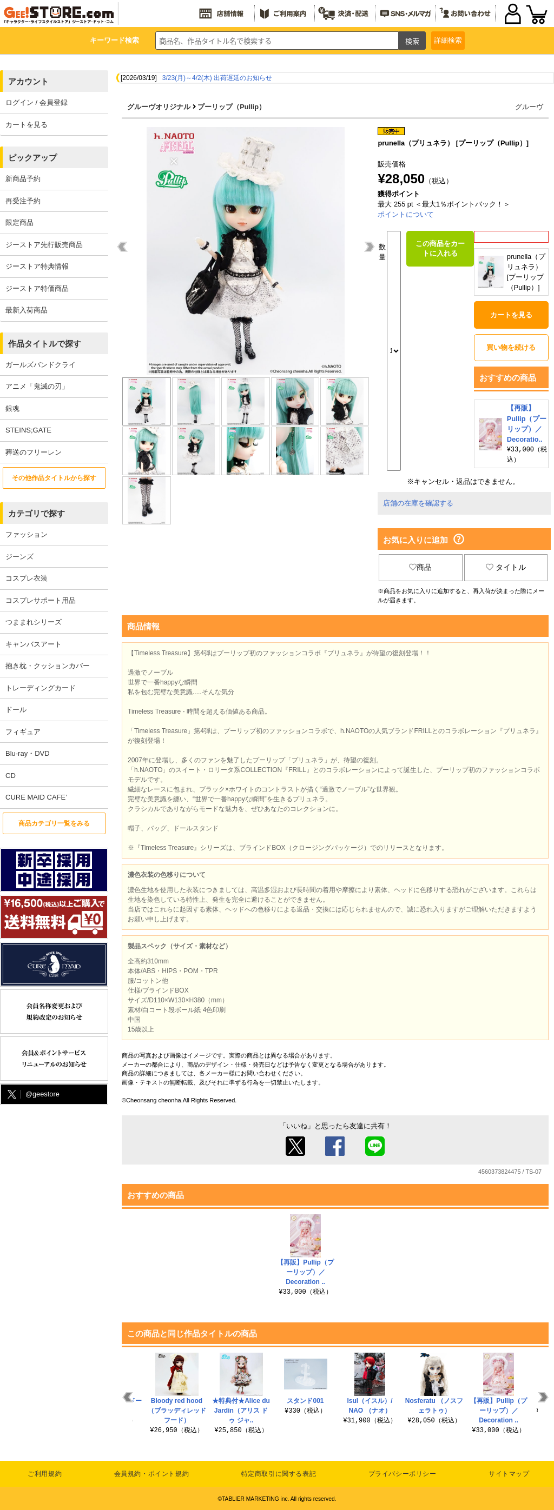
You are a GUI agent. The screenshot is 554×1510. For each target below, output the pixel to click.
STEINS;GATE (28, 430)
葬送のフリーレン (33, 452)
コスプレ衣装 (26, 578)
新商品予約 (23, 179)
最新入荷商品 (26, 310)
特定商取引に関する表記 (278, 1472)
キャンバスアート (33, 644)
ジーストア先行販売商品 (44, 245)
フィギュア (23, 732)
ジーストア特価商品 (37, 288)
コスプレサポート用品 (40, 600)
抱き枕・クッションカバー (47, 666)
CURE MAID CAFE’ (36, 797)
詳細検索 (448, 40)
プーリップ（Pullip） (231, 107)
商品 (420, 566)
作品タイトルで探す (44, 343)
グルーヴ (529, 107)
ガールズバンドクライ (40, 365)
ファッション (26, 534)
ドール (16, 710)
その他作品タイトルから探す (54, 478)
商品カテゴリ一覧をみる (54, 823)
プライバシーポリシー (402, 1472)
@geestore (32, 1094)
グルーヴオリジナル (158, 107)
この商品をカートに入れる (440, 248)
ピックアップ (32, 157)
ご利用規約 (45, 1472)
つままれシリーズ (33, 622)
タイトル (506, 566)
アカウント (28, 81)
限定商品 (19, 222)
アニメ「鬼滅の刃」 (37, 386)
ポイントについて (406, 214)
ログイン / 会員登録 (36, 102)
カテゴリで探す (36, 513)
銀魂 (12, 408)
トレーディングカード (40, 688)
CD (10, 775)
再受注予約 (23, 201)
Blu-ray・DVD (27, 753)
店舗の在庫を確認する (418, 502)
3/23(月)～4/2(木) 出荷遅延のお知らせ (217, 78)
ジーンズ (19, 557)
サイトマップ (509, 1472)
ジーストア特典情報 (37, 266)
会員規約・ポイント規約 (151, 1472)
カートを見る (26, 125)
